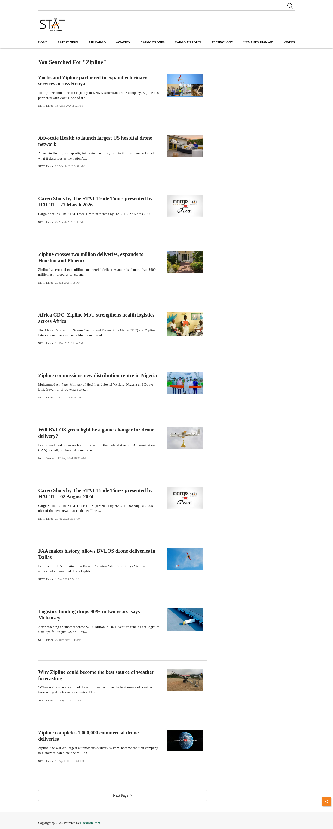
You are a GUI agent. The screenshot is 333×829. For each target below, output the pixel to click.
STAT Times (45, 105)
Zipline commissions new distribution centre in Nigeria (97, 375)
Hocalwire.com (90, 823)
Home (43, 42)
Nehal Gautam (46, 458)
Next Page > (122, 795)
